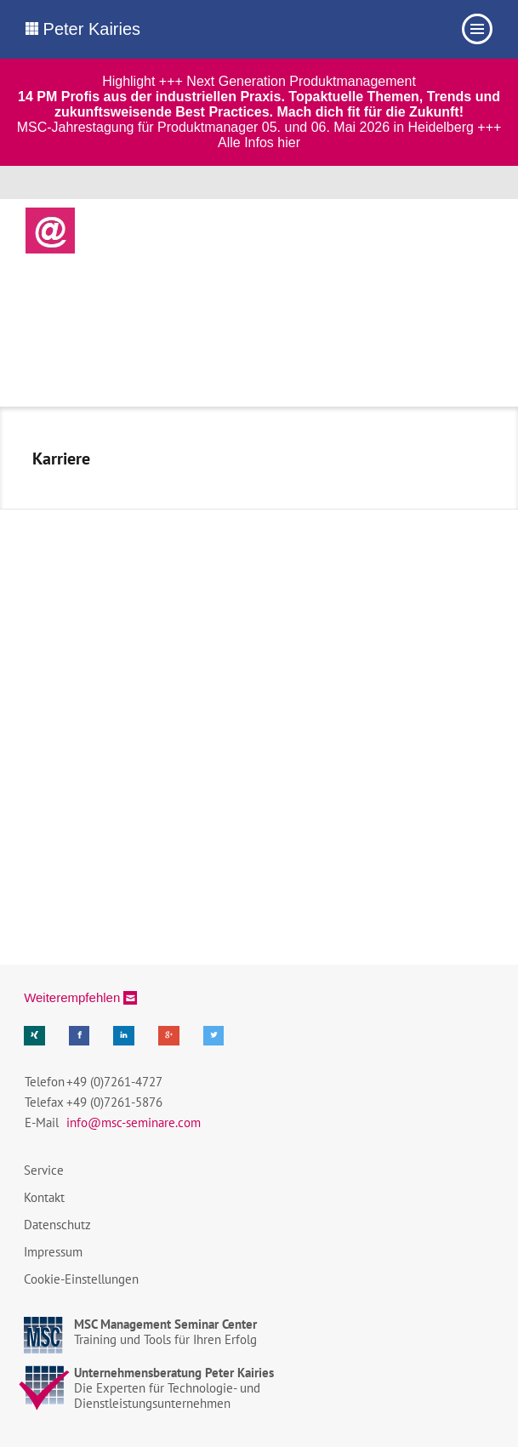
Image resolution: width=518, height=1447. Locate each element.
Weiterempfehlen (72, 997)
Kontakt (44, 1197)
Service (44, 1170)
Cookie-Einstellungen (81, 1279)
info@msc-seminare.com (133, 1122)
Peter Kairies (83, 29)
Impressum (53, 1252)
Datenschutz (57, 1224)
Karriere (61, 458)
